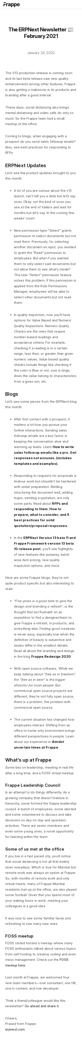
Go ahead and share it (42, 1006)
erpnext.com (15, 1029)
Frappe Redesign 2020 (51, 656)
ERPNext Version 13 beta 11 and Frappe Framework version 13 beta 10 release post (45, 543)
